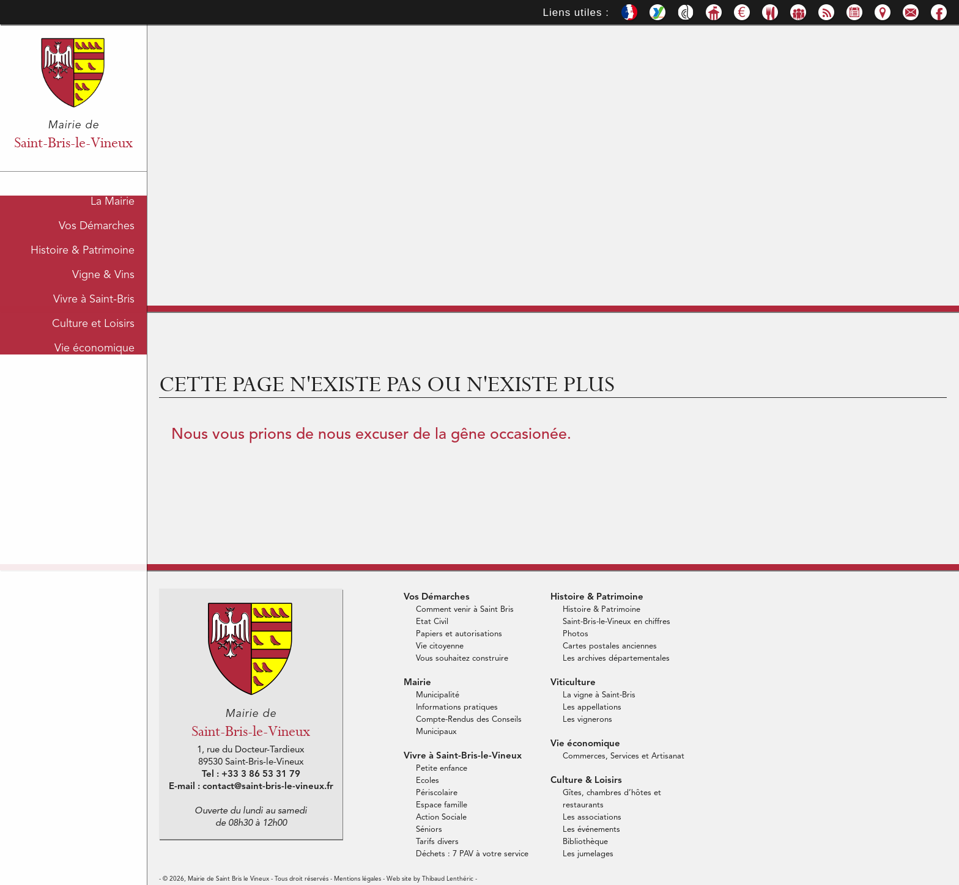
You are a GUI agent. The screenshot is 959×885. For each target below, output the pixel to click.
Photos (575, 634)
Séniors (429, 830)
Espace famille (441, 805)
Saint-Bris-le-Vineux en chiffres (616, 622)
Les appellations (592, 707)
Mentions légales (357, 879)
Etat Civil (432, 622)
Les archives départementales (616, 659)
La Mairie (113, 198)
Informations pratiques (457, 707)
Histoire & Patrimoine (83, 247)
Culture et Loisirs (93, 320)
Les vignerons (587, 720)
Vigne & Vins (103, 271)
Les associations (592, 817)
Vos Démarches (97, 223)
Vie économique (94, 345)
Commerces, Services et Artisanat (623, 756)
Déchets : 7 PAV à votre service (472, 854)
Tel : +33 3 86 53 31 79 (251, 774)
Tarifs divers (437, 842)
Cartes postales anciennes (610, 646)
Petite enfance (441, 769)
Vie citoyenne (440, 646)
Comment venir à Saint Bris (465, 610)
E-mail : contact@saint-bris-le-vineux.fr (251, 786)
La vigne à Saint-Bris (599, 695)
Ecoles (427, 781)
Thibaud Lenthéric (447, 879)
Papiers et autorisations (459, 634)
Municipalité (437, 695)
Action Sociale (441, 817)
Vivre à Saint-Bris (94, 296)
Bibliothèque (585, 842)
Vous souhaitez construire (462, 659)
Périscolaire (436, 793)
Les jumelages (588, 854)
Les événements (591, 830)
